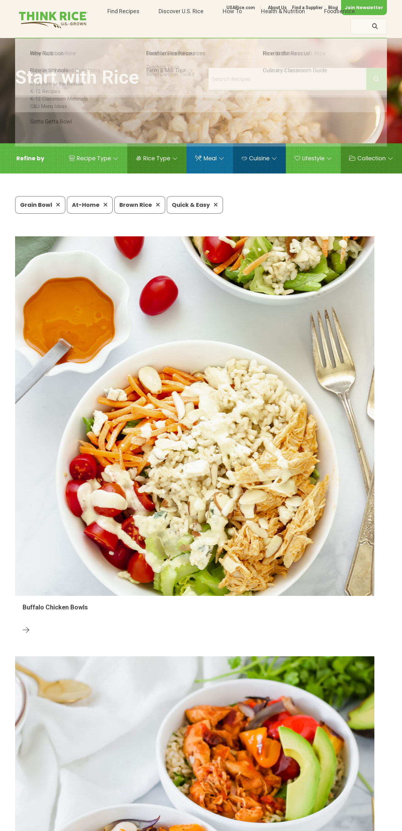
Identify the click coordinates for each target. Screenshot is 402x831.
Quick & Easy (195, 205)
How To (232, 26)
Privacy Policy (304, 823)
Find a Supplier (307, 7)
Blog (333, 7)
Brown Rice (139, 205)
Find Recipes (123, 26)
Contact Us (268, 823)
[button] (30, 158)
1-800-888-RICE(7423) (167, 804)
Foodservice (339, 26)
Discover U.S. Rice (181, 26)
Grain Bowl (40, 205)
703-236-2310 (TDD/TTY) (240, 804)
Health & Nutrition (283, 26)
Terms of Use (369, 823)
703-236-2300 (109, 804)
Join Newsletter (364, 7)
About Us (277, 7)
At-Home (90, 205)
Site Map (337, 823)
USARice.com (240, 7)
